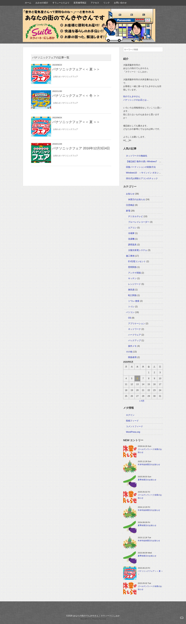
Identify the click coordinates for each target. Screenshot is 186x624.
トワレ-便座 (133, 301)
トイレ (131, 306)
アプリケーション (136, 323)
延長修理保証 (80, 3)
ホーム (28, 3)
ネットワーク (134, 329)
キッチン (132, 278)
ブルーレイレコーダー (138, 222)
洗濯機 (131, 239)
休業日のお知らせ (136, 199)
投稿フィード (132, 421)
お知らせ (57, 76)
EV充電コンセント (137, 261)
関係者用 (132, 357)
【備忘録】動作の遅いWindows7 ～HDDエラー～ (150, 161)
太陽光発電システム (137, 250)
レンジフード (134, 284)
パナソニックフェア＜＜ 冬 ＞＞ (76, 95)
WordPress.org (133, 432)
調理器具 (132, 244)
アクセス (95, 3)
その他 (129, 352)
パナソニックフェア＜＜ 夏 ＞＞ (76, 69)
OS (129, 318)
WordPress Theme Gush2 (93, 619)
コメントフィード (134, 426)
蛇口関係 (132, 295)
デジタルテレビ (135, 216)
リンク (106, 3)
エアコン (132, 228)
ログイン (130, 415)
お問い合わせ (120, 3)
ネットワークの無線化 (136, 156)
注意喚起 (130, 205)
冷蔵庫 (131, 233)
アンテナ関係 (134, 273)
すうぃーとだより (60, 3)
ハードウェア (134, 335)
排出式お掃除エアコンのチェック (142, 178)
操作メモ (132, 346)
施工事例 (130, 256)
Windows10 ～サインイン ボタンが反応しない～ (150, 173)
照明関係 (132, 267)
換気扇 (131, 289)
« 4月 (141, 401)
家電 (128, 211)
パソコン (130, 312)
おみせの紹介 (42, 3)
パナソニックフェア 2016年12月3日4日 (81, 148)
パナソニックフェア (69, 76)
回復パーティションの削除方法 (141, 167)
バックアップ (134, 340)
